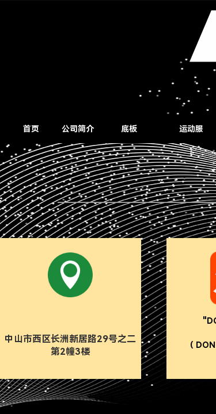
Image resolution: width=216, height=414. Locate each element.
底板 (129, 128)
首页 (31, 128)
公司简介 (78, 128)
